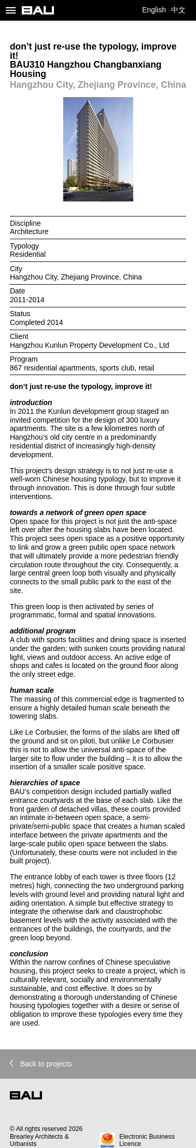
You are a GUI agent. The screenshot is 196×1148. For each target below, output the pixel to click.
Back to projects (41, 1064)
